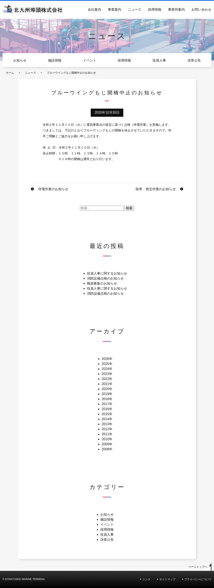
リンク (146, 579)
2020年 (107, 389)
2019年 (107, 394)
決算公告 (194, 60)
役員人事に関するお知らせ (107, 273)
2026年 (107, 359)
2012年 (107, 429)
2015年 (107, 414)
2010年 (107, 439)
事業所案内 (176, 9)
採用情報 (154, 9)
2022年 (107, 379)
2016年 (107, 409)
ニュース (134, 9)
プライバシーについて (197, 579)
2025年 (107, 364)
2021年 (107, 384)
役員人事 (159, 60)
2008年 (107, 449)
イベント (89, 60)
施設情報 (54, 60)
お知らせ (20, 60)
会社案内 (94, 9)
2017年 (107, 404)
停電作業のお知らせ (53, 189)
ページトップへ (197, 566)
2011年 (107, 434)
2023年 (107, 374)
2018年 (107, 399)
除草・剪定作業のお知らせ (156, 189)
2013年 (107, 424)
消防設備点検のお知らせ (105, 278)
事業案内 (114, 9)
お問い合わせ (201, 9)
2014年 (107, 419)
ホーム (10, 72)
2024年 (107, 369)
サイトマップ (167, 579)
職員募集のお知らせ (102, 283)
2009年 (107, 444)
